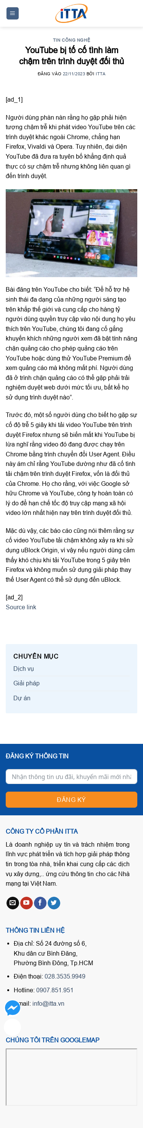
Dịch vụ (23, 668)
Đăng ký (71, 799)
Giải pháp (26, 683)
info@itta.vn (48, 1003)
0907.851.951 (55, 990)
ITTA (100, 73)
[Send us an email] (12, 903)
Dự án (22, 698)
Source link (21, 607)
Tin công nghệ (71, 40)
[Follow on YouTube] (26, 903)
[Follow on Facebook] (40, 903)
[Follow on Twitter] (54, 903)
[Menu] (12, 13)
